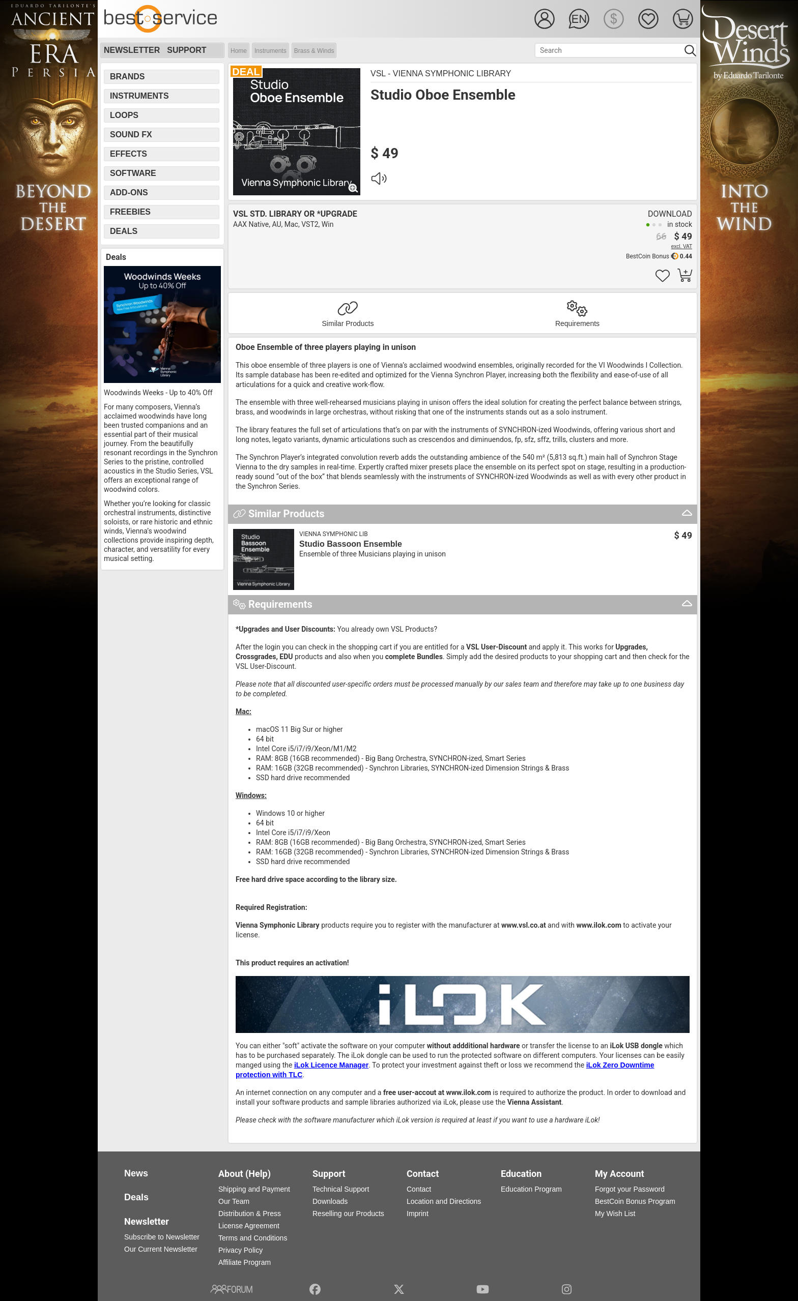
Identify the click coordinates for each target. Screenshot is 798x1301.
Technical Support (340, 1189)
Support (186, 50)
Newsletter (132, 50)
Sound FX (131, 134)
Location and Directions (444, 1201)
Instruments (270, 50)
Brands (127, 76)
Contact (419, 1189)
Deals (123, 231)
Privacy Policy (240, 1250)
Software (133, 173)
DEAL (246, 71)
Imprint (418, 1213)
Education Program (531, 1189)
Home (239, 50)
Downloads (330, 1201)
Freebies (130, 212)
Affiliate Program (244, 1262)
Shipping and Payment (254, 1189)
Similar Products (348, 323)
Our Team (233, 1201)
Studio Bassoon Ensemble (350, 544)
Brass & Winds (314, 50)
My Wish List (615, 1213)
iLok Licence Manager (331, 1065)
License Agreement (248, 1226)
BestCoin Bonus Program (635, 1201)
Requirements (577, 323)
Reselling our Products (348, 1213)
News (136, 1173)
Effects (128, 154)
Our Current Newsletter (160, 1249)
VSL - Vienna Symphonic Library (440, 73)
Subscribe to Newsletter (162, 1237)
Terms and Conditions (252, 1238)
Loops (124, 115)
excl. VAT (681, 246)
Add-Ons (129, 192)
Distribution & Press (249, 1213)
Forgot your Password (630, 1189)
